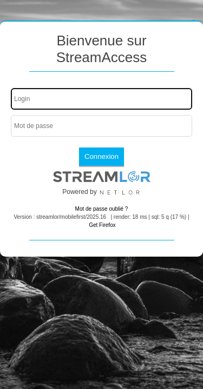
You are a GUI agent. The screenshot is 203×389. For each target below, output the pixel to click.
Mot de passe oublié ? (101, 209)
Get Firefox (102, 225)
